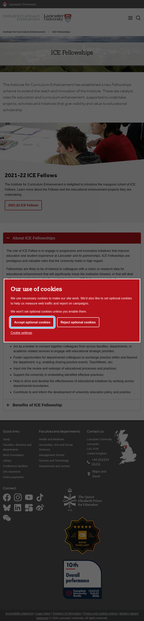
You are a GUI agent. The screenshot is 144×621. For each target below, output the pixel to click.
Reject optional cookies (78, 322)
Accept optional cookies (32, 322)
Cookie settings (21, 332)
